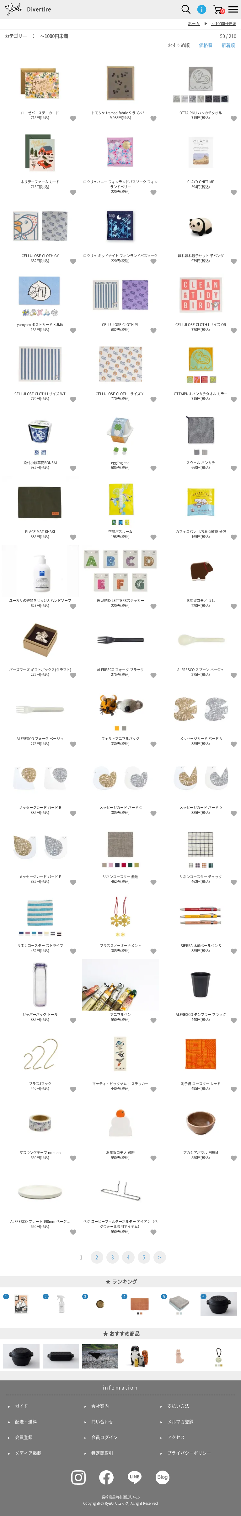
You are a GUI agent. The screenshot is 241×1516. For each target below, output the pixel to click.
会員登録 (24, 1437)
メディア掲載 (28, 1453)
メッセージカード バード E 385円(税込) (40, 852)
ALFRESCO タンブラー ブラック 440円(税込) (200, 990)
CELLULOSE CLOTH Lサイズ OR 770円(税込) (200, 300)
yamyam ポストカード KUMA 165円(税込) (40, 300)
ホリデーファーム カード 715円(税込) (40, 158)
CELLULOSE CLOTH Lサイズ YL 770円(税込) (120, 370)
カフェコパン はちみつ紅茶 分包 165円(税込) (200, 507)
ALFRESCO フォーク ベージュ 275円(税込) (40, 714)
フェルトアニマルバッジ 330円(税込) (120, 714)
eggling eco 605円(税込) (120, 438)
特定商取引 (102, 1453)
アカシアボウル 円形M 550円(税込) (200, 1128)
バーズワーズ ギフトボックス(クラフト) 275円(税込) (40, 645)
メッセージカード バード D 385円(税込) (200, 783)
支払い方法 (178, 1406)
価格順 (205, 45)
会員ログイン (104, 1437)
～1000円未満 (223, 24)
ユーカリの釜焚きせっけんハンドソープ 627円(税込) (40, 576)
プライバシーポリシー (189, 1453)
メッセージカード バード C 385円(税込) (120, 783)
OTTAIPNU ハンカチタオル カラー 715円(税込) (200, 370)
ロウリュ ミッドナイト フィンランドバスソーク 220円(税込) (120, 231)
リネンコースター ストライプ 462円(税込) (40, 921)
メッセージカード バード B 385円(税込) (40, 783)
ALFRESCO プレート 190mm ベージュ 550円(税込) (40, 1197)
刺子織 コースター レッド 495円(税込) (200, 1059)
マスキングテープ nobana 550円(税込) (40, 1128)
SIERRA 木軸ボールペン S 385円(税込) (200, 921)
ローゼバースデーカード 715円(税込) (40, 89)
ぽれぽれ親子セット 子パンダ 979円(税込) (200, 231)
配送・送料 (26, 1422)
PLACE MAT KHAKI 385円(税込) (40, 507)
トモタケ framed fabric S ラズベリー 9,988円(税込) (120, 89)
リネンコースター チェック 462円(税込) (200, 852)
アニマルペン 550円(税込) (120, 990)
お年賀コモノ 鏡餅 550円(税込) (120, 1128)
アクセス (176, 1437)
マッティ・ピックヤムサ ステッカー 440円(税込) (120, 1059)
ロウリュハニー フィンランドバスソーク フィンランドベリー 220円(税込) (120, 160)
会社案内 (100, 1406)
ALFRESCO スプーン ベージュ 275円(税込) (200, 645)
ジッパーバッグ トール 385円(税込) (40, 990)
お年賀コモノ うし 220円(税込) (200, 576)
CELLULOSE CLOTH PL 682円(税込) (120, 300)
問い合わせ (102, 1422)
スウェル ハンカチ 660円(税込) (200, 438)
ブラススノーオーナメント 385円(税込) (120, 921)
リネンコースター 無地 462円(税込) (120, 852)
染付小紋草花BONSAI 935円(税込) (40, 438)
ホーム (194, 24)
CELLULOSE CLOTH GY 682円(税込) (40, 231)
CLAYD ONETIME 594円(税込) (200, 158)
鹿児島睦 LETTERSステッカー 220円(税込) (120, 576)
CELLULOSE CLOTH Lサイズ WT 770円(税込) (40, 370)
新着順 (228, 45)
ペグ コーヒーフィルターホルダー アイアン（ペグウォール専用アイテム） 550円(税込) (120, 1199)
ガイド (21, 1406)
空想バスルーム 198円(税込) (120, 507)
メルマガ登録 (180, 1422)
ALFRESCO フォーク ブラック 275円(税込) (120, 645)
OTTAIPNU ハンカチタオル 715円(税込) (200, 89)
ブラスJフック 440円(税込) (40, 1059)
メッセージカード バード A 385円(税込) (200, 714)
